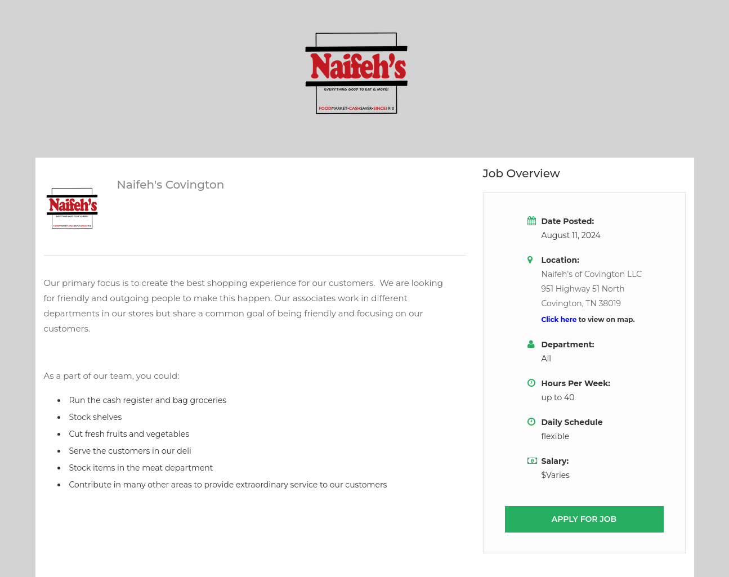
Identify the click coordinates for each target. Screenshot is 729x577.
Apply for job (584, 519)
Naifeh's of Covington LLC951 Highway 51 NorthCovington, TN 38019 (592, 288)
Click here (560, 319)
